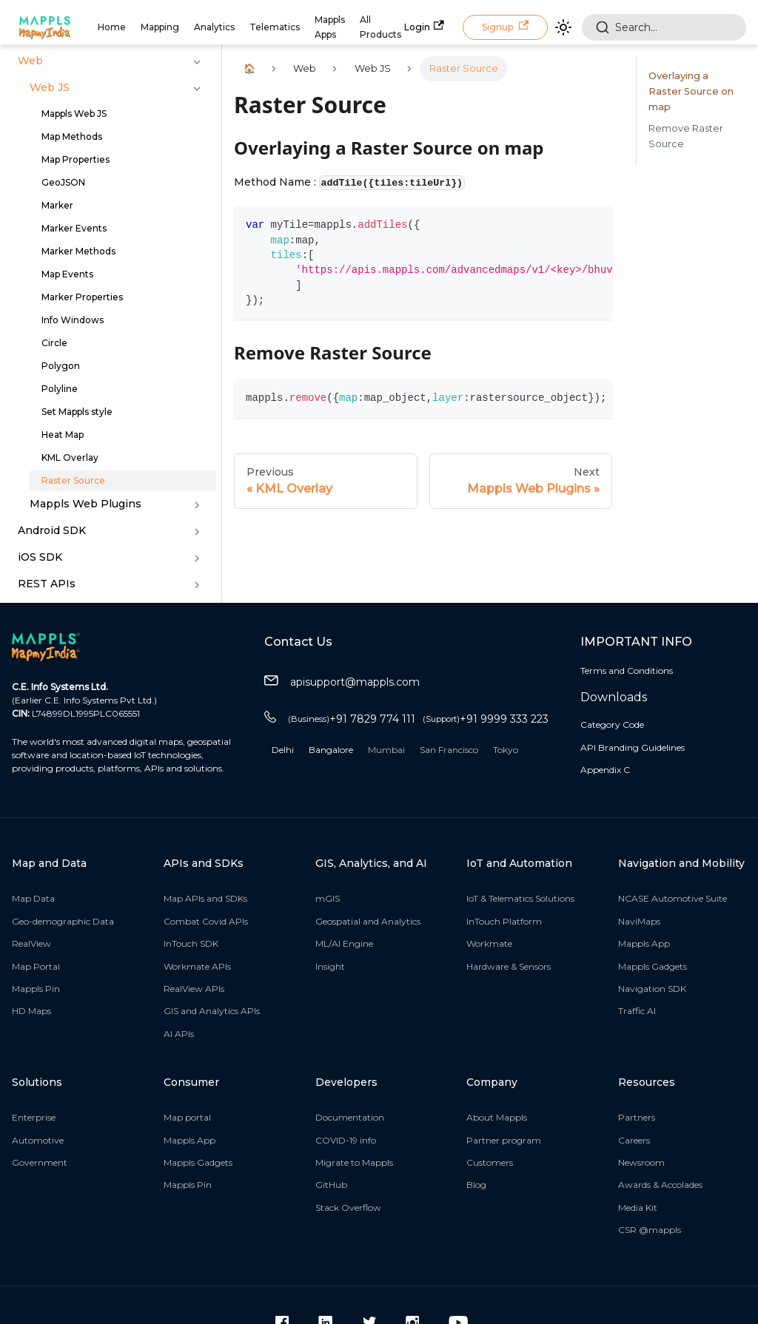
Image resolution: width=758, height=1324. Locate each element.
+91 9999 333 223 (486, 719)
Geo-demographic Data (63, 921)
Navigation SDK (652, 988)
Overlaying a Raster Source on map (691, 91)
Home (112, 27)
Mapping (160, 27)
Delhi (283, 749)
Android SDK (52, 530)
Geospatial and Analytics (367, 921)
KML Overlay (69, 457)
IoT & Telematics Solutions (520, 898)
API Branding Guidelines (632, 747)
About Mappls (496, 1117)
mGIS (327, 898)
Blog (476, 1184)
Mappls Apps (330, 27)
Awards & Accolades (660, 1184)
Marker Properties (82, 297)
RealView (31, 943)
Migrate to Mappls (354, 1162)
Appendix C (605, 769)
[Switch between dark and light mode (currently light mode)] (563, 27)
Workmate (489, 943)
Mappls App (644, 943)
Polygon (60, 365)
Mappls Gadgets (652, 966)
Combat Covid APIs (206, 921)
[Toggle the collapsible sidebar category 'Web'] (197, 62)
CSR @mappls (649, 1229)
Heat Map (62, 434)
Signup (505, 26)
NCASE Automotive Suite (672, 898)
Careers (634, 1140)
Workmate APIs (197, 966)
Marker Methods (78, 251)
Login (423, 26)
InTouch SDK (191, 943)
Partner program (503, 1140)
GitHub (331, 1184)
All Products (380, 27)
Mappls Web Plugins (85, 503)
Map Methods (71, 136)
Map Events (67, 274)
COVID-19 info (345, 1140)
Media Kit (637, 1207)
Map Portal (36, 966)
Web (30, 60)
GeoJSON (63, 182)
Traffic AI (637, 1010)
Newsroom (641, 1162)
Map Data (33, 898)
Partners (636, 1117)
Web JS (50, 87)
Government (39, 1162)
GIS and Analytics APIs (212, 1010)
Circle (54, 342)
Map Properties (75, 159)
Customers (489, 1162)
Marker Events (74, 228)
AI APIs (179, 1033)
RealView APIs (194, 988)
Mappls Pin (36, 988)
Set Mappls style (77, 411)
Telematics (274, 27)
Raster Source (73, 480)
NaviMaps (639, 921)
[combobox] (664, 27)
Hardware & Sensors (508, 966)
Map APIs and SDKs (205, 898)
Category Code (612, 724)
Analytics (214, 27)
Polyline (59, 388)
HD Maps (31, 1010)
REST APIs (47, 583)
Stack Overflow (348, 1207)
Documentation (349, 1117)
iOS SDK (40, 557)
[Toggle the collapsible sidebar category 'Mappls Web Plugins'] (197, 505)
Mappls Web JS (74, 113)
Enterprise (34, 1117)
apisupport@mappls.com (342, 682)
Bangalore (331, 749)
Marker (57, 205)
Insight (330, 966)
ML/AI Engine (344, 943)
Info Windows (72, 319)
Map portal (187, 1117)
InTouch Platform (504, 921)
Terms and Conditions (626, 670)
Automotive (38, 1140)
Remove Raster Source (685, 136)
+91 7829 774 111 (351, 719)
